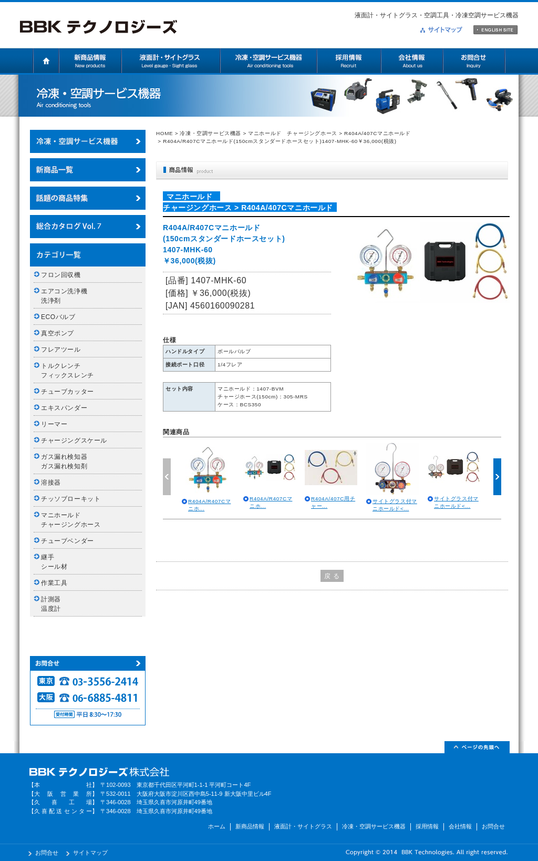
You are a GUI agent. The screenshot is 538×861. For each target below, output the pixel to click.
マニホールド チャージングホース (292, 133)
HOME (164, 133)
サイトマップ (441, 29)
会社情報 (412, 60)
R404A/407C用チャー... (333, 502)
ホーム (46, 60)
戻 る (331, 576)
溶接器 (51, 482)
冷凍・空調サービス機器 (268, 60)
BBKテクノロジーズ (98, 27)
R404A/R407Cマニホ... (209, 504)
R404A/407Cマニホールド (377, 133)
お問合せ (474, 60)
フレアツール (61, 349)
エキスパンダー (64, 408)
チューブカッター (67, 391)
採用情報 (349, 60)
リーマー (54, 424)
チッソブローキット (70, 499)
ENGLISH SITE (496, 30)
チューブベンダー (67, 541)
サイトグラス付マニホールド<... (395, 504)
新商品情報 (90, 60)
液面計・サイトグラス (171, 60)
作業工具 (54, 583)
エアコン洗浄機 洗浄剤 (67, 296)
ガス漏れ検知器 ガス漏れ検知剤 (67, 461)
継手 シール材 (54, 562)
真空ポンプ (57, 333)
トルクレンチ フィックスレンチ (67, 370)
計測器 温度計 (54, 604)
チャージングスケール (74, 440)
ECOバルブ (58, 317)
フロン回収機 (61, 275)
